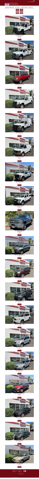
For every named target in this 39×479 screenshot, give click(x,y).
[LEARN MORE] (19, 39)
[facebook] (23, 471)
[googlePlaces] (25, 471)
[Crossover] (17, 10)
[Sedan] (21, 9)
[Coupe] (17, 13)
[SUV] (21, 10)
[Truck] (17, 9)
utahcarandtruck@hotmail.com (31, 1)
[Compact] (21, 13)
